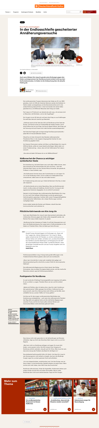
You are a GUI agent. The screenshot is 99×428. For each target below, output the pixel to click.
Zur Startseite (27, 421)
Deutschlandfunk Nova (54, 2)
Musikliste (38, 12)
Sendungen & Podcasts (27, 12)
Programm (16, 12)
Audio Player (29, 248)
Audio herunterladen (37, 73)
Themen (7, 12)
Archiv (45, 12)
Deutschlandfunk (43, 2)
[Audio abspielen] (79, 59)
